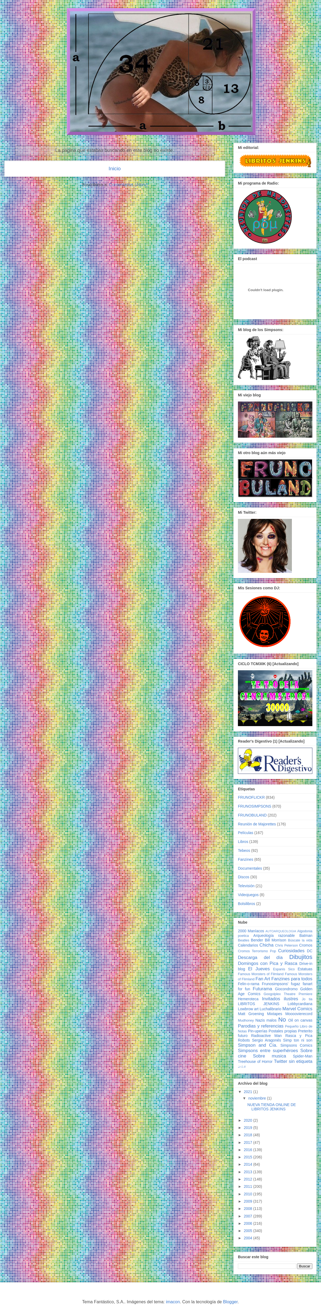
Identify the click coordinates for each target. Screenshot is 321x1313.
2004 (248, 1238)
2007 (248, 1216)
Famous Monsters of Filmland (261, 974)
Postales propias (283, 1031)
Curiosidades (291, 950)
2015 (248, 1157)
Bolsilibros (246, 904)
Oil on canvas (300, 1020)
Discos (243, 877)
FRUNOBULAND (252, 815)
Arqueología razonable (274, 935)
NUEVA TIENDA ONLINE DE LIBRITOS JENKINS (271, 1107)
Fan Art (262, 978)
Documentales (250, 868)
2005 (248, 1231)
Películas (245, 833)
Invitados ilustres (280, 998)
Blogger (230, 1302)
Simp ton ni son (297, 1040)
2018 (248, 1135)
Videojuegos (248, 895)
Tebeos (244, 850)
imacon (173, 1302)
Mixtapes (274, 1014)
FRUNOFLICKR (251, 797)
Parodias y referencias (261, 1026)
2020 (248, 1120)
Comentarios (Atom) (128, 184)
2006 (248, 1223)
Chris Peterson (286, 945)
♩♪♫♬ (242, 1067)
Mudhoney (246, 1020)
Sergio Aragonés (266, 1040)
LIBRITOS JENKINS (258, 1004)
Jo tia (307, 999)
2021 (248, 1092)
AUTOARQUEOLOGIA (280, 931)
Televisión (246, 886)
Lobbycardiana (300, 1004)
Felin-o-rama (248, 984)
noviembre (257, 1098)
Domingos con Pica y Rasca (267, 963)
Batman (305, 935)
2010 (248, 1194)
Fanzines (245, 859)
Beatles (243, 940)
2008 (248, 1208)
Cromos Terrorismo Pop (257, 951)
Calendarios (248, 945)
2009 (248, 1201)
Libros (243, 841)
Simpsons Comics (296, 1045)
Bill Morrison (275, 940)
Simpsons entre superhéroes (268, 1050)
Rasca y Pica (298, 1035)
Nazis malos (266, 1020)
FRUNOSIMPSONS (254, 806)
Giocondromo (286, 989)
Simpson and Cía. (257, 1045)
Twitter (280, 1061)
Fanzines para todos (291, 978)
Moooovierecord (298, 1014)
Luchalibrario (270, 1009)
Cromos (305, 945)
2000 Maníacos (251, 931)
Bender (257, 940)
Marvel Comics (297, 1008)
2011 (248, 1186)
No (282, 1019)
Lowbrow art (248, 1009)
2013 (248, 1172)
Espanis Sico (284, 969)
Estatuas (305, 969)
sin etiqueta (300, 1061)
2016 (248, 1150)
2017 (248, 1142)
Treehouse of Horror (255, 1061)
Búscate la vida (300, 940)
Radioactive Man (266, 1035)
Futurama (262, 988)
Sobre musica (269, 1056)
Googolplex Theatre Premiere (288, 994)
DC (309, 951)
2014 (248, 1164)
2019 (248, 1127)
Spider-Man (302, 1056)
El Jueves (259, 968)
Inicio (115, 168)
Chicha (266, 945)
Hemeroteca (248, 999)
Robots (244, 1040)
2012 (248, 1179)
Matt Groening (251, 1014)
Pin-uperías (257, 1031)
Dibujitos (300, 957)
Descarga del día (260, 957)
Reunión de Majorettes (257, 824)
